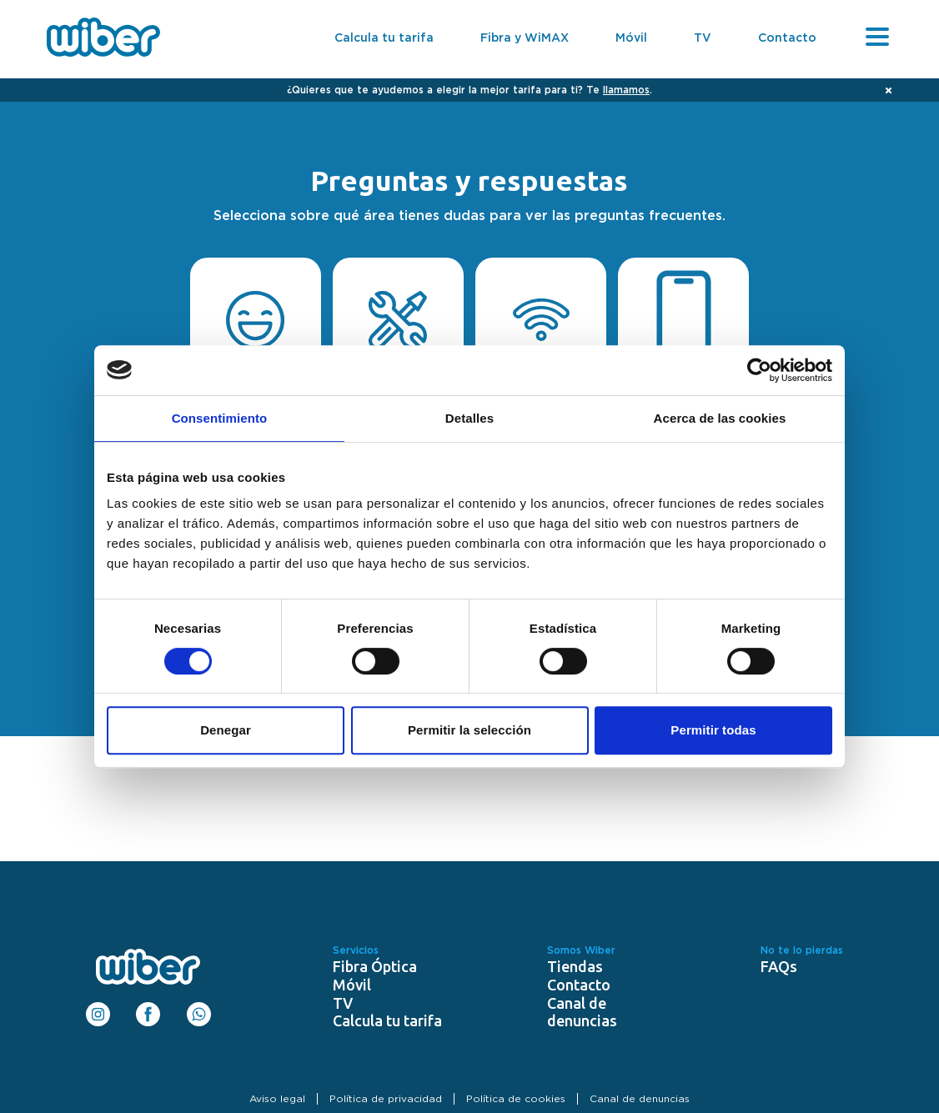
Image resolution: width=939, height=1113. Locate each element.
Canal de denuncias (582, 1012)
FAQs (779, 966)
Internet (540, 334)
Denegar (225, 730)
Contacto (787, 38)
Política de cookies (515, 1099)
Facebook (148, 1009)
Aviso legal (277, 1099)
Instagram (98, 1009)
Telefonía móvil (683, 334)
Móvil (631, 38)
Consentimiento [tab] (220, 418)
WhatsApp (199, 1009)
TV (702, 38)
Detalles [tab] (469, 418)
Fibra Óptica (375, 966)
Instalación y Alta (398, 334)
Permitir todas (713, 730)
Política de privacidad (385, 1099)
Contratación (255, 334)
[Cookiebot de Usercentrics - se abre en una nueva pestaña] (759, 370)
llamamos (626, 90)
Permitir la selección (469, 730)
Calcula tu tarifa (384, 38)
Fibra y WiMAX (524, 38)
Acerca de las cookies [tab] (720, 418)
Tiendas (575, 966)
